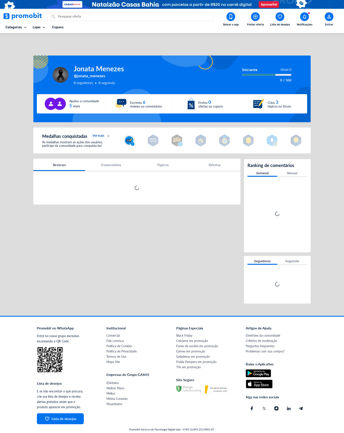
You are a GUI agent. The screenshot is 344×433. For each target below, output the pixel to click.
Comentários (111, 155)
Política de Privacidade (121, 341)
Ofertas (215, 155)
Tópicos (163, 155)
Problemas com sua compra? (265, 341)
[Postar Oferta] (255, 20)
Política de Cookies (119, 335)
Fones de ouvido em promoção (197, 335)
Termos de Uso (116, 346)
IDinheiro (112, 372)
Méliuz (110, 383)
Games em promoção (190, 341)
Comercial (113, 325)
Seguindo (292, 250)
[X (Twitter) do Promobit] (264, 398)
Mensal (292, 162)
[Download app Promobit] (230, 20)
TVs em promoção (188, 356)
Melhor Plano (115, 377)
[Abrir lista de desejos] (280, 20)
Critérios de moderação (261, 330)
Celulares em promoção (192, 330)
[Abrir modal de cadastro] (329, 20)
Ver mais (101, 126)
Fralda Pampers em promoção (196, 351)
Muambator (114, 393)
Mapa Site (113, 351)
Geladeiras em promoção (193, 346)
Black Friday (184, 325)
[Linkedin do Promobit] (289, 398)
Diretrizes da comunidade (263, 325)
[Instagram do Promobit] (276, 398)
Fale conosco (115, 330)
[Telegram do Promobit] (301, 398)
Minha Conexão (117, 388)
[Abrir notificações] (304, 20)
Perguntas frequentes (260, 335)
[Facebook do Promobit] (252, 398)
